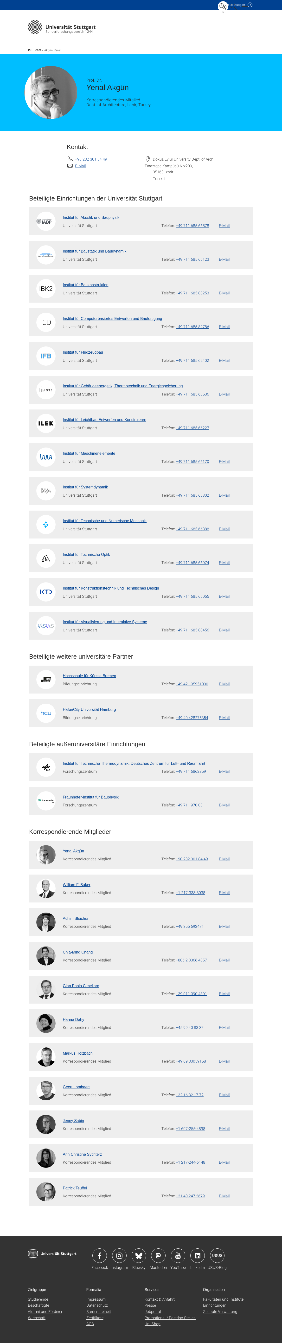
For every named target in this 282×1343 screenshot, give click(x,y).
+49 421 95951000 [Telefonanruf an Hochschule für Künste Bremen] (192, 680)
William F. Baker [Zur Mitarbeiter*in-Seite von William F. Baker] (76, 882)
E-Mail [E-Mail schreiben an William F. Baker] (224, 889)
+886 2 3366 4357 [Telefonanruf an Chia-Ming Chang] (191, 956)
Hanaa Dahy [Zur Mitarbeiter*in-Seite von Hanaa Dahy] (73, 1016)
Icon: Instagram (119, 1252)
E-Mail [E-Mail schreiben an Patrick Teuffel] (224, 1192)
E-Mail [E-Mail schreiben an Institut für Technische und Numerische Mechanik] (224, 525)
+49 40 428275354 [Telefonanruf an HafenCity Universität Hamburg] (192, 714)
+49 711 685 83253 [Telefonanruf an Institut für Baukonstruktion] (192, 289)
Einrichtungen (214, 1301)
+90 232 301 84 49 (91, 155)
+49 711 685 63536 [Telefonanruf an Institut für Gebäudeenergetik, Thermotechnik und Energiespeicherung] (192, 390)
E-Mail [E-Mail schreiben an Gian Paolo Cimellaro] (224, 990)
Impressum (96, 1295)
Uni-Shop (152, 1320)
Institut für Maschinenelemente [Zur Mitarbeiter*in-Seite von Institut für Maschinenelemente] (89, 450)
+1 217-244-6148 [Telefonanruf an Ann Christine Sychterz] (190, 1158)
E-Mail (80, 162)
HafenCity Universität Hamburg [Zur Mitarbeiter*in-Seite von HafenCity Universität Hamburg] (89, 706)
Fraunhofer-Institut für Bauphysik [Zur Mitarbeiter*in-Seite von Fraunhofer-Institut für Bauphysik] (91, 794)
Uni (232, 4)
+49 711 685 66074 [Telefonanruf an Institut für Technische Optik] (192, 559)
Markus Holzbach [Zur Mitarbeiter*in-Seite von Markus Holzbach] (78, 1050)
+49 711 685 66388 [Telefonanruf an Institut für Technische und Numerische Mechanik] (192, 525)
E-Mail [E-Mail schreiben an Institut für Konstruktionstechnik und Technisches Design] (224, 593)
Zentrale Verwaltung (220, 1308)
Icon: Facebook (99, 1252)
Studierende (38, 1295)
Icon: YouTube (178, 1252)
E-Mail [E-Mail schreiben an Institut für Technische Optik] (224, 559)
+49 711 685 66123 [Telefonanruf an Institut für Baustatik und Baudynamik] (192, 256)
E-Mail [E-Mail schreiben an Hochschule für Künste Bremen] (224, 680)
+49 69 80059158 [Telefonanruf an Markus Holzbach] (191, 1057)
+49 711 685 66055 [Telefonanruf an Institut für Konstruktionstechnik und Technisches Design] (192, 593)
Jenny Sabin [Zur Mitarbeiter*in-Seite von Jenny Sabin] (73, 1118)
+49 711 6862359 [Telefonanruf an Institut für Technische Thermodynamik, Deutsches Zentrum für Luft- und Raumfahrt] (191, 768)
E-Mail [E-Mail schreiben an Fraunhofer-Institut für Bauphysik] (224, 801)
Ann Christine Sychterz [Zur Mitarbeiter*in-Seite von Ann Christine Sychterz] (82, 1151)
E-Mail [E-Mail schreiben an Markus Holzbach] (224, 1057)
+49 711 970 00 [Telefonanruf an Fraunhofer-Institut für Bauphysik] (189, 801)
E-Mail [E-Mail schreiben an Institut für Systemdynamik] (224, 491)
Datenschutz (97, 1301)
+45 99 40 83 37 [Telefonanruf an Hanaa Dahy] (190, 1024)
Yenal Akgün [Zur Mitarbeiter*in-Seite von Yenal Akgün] (73, 848)
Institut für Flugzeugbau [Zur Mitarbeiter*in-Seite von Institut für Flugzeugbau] (83, 349)
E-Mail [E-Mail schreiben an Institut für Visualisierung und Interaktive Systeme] (224, 626)
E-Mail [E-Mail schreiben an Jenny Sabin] (224, 1125)
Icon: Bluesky (139, 1252)
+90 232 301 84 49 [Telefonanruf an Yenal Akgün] (192, 855)
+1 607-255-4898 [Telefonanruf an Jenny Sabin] (190, 1125)
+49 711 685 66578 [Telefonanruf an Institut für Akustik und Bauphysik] (192, 222)
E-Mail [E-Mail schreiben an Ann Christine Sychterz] (224, 1158)
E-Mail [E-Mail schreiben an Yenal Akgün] (224, 855)
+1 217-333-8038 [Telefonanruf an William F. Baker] (190, 889)
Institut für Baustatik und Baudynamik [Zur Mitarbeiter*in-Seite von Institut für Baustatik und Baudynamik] (94, 248)
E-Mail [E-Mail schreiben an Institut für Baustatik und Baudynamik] (224, 256)
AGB (90, 1320)
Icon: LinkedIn (197, 1252)
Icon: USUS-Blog (217, 1252)
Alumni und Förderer (45, 1308)
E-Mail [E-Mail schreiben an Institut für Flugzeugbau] (224, 357)
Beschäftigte (38, 1301)
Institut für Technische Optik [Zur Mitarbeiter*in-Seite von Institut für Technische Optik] (86, 551)
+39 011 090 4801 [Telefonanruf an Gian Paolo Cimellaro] (191, 990)
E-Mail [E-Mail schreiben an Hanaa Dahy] (224, 1024)
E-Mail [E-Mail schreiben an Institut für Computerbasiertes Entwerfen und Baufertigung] (224, 323)
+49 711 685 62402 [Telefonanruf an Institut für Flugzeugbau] (192, 357)
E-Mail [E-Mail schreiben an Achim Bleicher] (224, 923)
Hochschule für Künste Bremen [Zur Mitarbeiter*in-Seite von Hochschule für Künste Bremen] (89, 673)
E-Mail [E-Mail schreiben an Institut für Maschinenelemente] (224, 458)
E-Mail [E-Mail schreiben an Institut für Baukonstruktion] (224, 289)
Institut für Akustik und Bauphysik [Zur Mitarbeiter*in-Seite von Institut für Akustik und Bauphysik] (91, 214)
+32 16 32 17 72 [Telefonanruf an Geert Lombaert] (190, 1091)
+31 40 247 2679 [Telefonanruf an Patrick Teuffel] (190, 1192)
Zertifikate (94, 1314)
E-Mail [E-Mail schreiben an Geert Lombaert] (224, 1091)
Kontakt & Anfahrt (160, 1295)
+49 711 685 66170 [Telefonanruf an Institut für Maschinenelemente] (192, 458)
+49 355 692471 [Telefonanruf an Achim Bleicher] (190, 923)
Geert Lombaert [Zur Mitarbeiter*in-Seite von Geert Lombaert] (76, 1084)
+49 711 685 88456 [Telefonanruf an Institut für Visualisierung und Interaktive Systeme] (192, 626)
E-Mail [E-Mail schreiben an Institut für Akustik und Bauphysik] (224, 222)
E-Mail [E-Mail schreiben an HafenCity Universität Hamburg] (224, 714)
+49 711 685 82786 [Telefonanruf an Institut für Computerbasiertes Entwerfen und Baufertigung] (192, 323)
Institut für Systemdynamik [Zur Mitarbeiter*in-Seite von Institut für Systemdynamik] (85, 484)
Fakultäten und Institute (223, 1295)
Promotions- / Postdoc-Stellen (170, 1314)
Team (34, 48)
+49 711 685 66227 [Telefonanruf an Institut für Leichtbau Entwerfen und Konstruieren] (192, 424)
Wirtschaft (36, 1314)
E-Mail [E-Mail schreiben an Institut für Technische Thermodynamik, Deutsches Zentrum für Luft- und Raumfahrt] (224, 768)
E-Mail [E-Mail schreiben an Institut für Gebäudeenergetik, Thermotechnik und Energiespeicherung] (224, 390)
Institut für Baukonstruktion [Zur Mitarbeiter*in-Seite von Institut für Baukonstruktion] (85, 282)
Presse (150, 1301)
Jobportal (153, 1308)
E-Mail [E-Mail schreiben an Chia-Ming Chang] (224, 956)
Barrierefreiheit (98, 1308)
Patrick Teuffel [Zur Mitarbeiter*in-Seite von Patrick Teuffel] (75, 1185)
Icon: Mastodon (158, 1252)
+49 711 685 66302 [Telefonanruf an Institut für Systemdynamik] (192, 491)
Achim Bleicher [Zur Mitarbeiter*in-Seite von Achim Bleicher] (76, 915)
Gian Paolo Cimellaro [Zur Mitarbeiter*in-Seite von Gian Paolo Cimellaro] (81, 983)
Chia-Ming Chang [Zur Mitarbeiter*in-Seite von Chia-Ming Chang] (78, 949)
